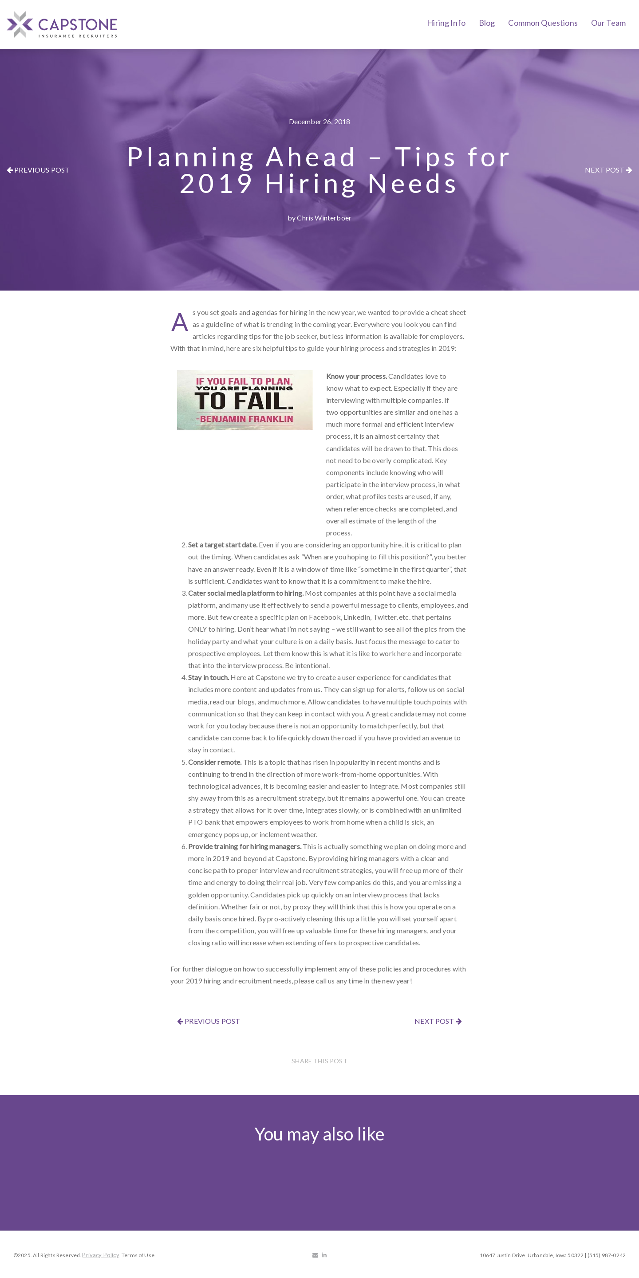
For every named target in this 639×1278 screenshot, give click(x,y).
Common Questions (543, 23)
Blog (487, 23)
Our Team (608, 23)
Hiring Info (446, 23)
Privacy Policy (100, 1254)
